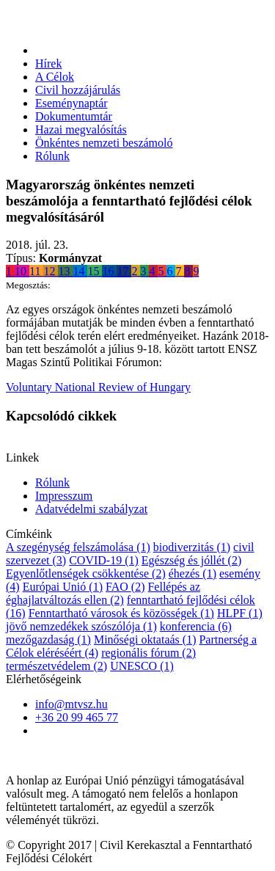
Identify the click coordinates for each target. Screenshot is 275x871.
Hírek (48, 63)
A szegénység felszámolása (78, 547)
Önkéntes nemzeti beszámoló (104, 142)
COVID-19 (104, 560)
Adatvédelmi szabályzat (91, 509)
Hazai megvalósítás (81, 129)
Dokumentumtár (73, 116)
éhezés (192, 573)
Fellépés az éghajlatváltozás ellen (103, 593)
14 (80, 271)
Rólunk (52, 156)
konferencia (196, 626)
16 (109, 271)
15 (94, 271)
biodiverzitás (191, 547)
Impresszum (63, 495)
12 (50, 271)
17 (124, 271)
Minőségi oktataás (145, 639)
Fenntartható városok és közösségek (121, 613)
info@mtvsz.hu (71, 704)
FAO (125, 586)
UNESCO (142, 666)
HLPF (240, 613)
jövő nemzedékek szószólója (81, 626)
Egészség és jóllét (191, 560)
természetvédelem (56, 666)
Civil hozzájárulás (77, 90)
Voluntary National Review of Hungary (98, 387)
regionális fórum (148, 652)
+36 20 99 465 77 (76, 717)
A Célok (54, 76)
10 (22, 271)
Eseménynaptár (71, 103)
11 (36, 271)
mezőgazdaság (48, 639)
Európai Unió (63, 586)
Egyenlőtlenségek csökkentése (86, 573)
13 (65, 271)
